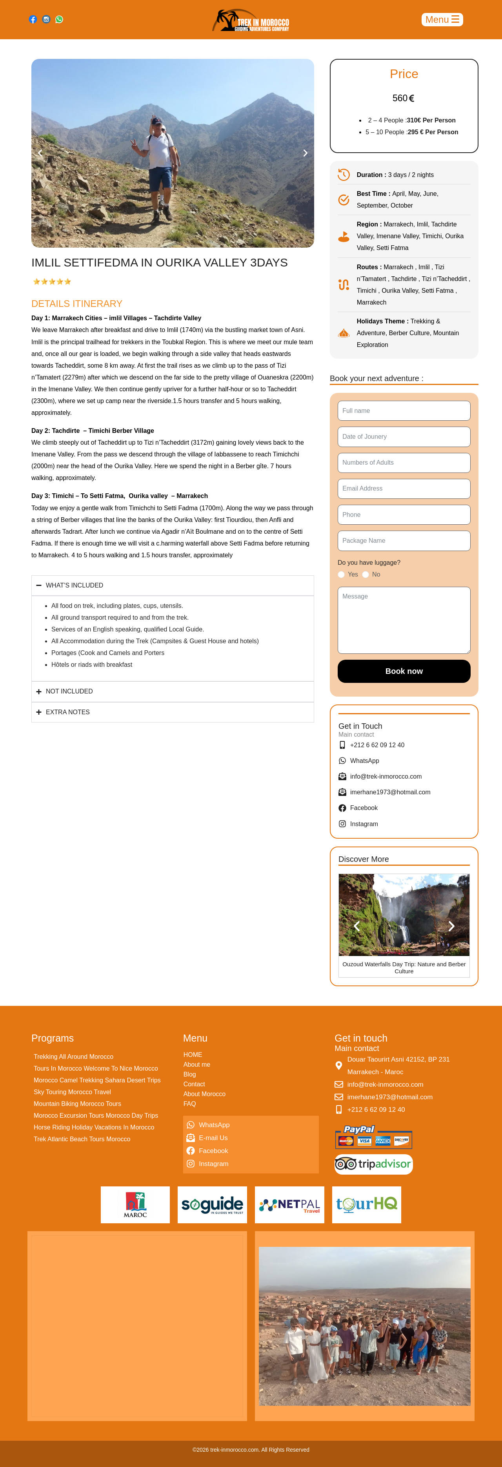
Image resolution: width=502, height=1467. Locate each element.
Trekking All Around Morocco (73, 1056)
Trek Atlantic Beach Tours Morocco (82, 1139)
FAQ (190, 1103)
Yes (353, 574)
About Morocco (205, 1094)
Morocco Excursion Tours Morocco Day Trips (96, 1115)
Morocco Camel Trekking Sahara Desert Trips (97, 1080)
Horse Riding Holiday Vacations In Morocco (94, 1127)
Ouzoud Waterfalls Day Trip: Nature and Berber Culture (404, 967)
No (376, 574)
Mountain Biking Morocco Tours (77, 1103)
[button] (40, 153)
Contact (194, 1084)
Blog (190, 1074)
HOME (193, 1054)
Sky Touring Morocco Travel (72, 1092)
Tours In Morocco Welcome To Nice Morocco (96, 1068)
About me (197, 1064)
